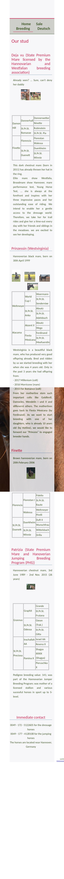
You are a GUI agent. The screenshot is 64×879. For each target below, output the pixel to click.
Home (26, 24)
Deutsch (44, 28)
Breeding (23, 28)
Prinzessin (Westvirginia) (30, 248)
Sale (39, 24)
